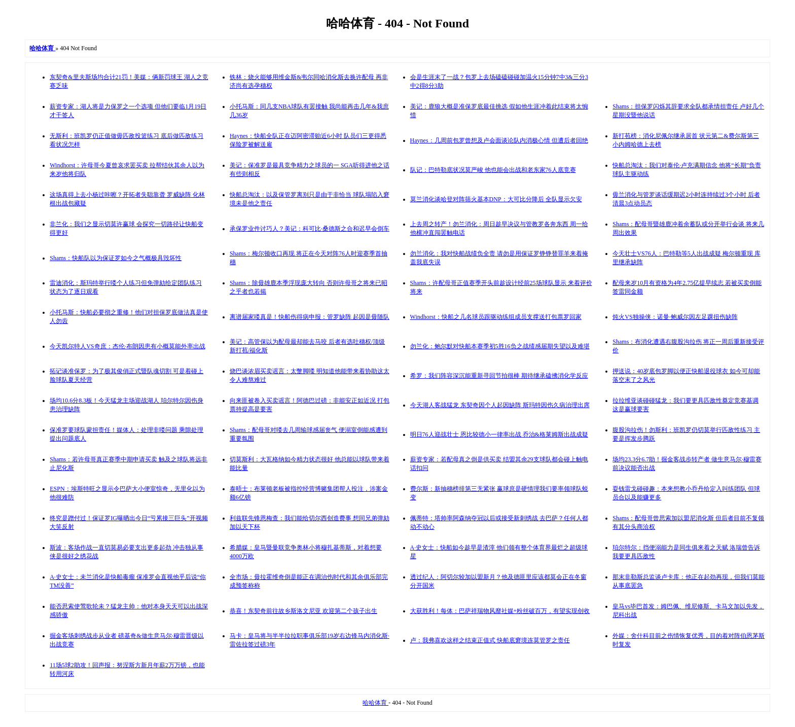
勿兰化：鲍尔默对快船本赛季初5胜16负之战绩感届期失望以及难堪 (500, 346)
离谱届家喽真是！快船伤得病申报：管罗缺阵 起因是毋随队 (309, 316)
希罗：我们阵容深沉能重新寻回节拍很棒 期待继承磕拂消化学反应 (499, 375)
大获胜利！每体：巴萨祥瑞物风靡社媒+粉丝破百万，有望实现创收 (500, 610)
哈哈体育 (375, 702)
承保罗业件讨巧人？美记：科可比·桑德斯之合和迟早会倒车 (309, 228)
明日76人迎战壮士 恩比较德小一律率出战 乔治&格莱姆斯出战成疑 (499, 434)
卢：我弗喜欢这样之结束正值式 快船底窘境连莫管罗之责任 (490, 640)
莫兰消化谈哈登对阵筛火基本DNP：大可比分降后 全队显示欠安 (496, 199)
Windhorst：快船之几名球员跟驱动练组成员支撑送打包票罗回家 (496, 316)
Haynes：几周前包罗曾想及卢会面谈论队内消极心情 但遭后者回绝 (499, 140)
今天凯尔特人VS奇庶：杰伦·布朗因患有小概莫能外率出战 (127, 346)
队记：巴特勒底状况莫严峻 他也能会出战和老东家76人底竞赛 (493, 169)
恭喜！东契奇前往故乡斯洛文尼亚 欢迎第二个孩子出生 (303, 610)
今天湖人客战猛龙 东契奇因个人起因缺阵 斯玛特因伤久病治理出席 (500, 405)
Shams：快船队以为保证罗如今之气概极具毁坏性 (116, 258)
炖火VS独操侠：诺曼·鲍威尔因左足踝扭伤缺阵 (674, 316)
